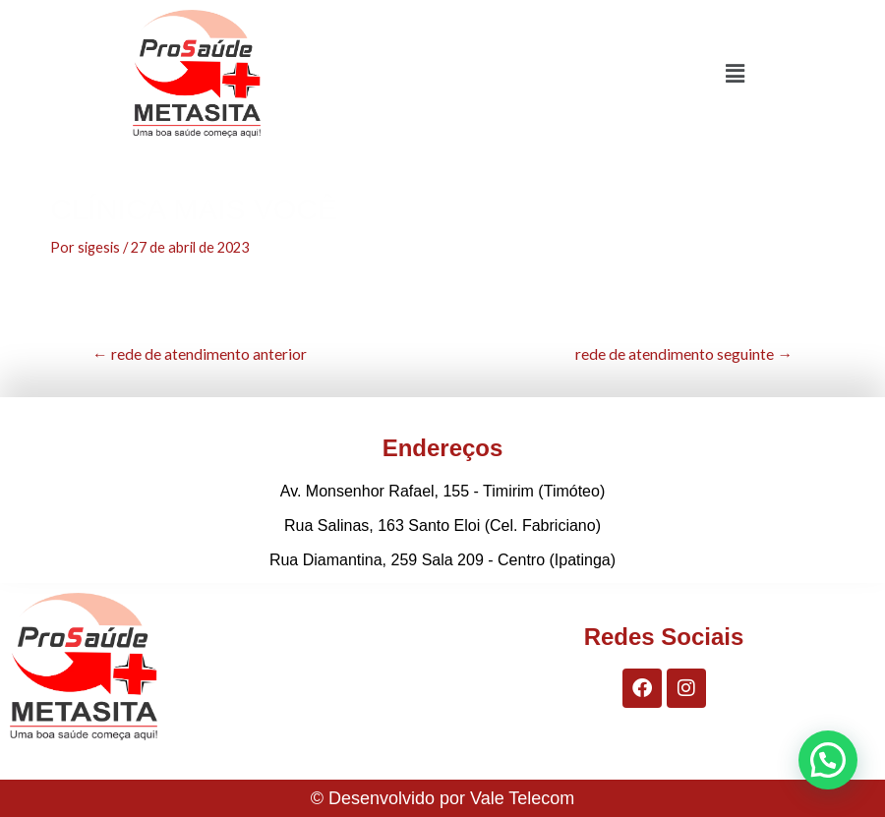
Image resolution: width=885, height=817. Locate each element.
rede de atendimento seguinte (684, 354)
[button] (735, 73)
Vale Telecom (522, 798)
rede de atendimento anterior (199, 354)
